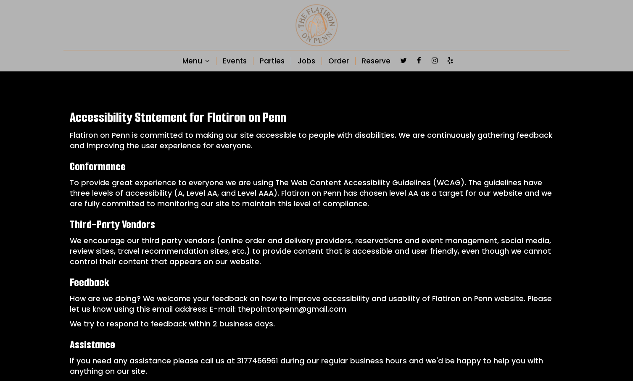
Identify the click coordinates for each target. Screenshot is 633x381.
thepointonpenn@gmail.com (292, 309)
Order (338, 61)
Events (235, 61)
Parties (272, 61)
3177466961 (257, 361)
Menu (196, 61)
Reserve (376, 61)
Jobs (306, 61)
